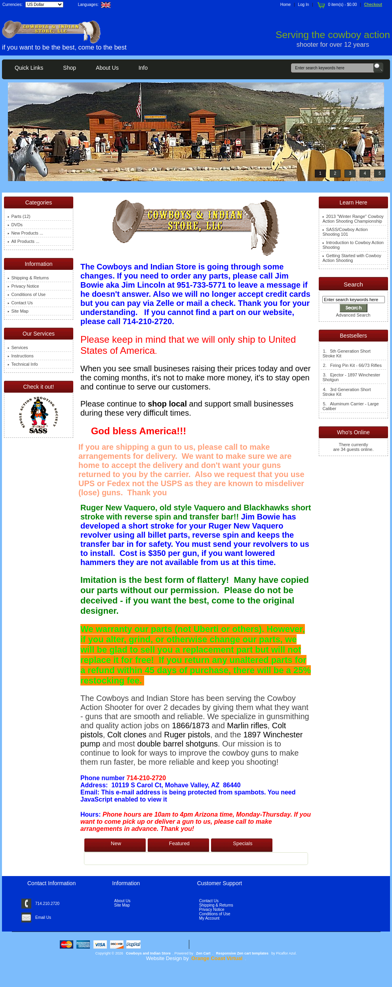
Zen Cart (203, 953)
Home (285, 4)
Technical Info (23, 364)
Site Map (18, 311)
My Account (209, 918)
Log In (303, 4)
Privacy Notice (23, 286)
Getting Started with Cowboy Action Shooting (351, 258)
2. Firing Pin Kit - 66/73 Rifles (352, 365)
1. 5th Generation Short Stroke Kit (346, 353)
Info (143, 68)
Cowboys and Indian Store (148, 953)
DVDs (15, 224)
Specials (242, 843)
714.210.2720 (47, 903)
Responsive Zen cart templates (242, 953)
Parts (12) (19, 216)
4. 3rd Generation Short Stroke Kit (346, 392)
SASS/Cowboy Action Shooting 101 (344, 232)
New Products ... (25, 233)
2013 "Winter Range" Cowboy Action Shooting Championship (352, 218)
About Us (107, 68)
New (116, 843)
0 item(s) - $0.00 (336, 4)
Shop (69, 68)
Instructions (20, 355)
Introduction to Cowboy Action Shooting (353, 245)
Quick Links (29, 68)
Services (18, 347)
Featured (179, 843)
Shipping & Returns (28, 277)
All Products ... (23, 241)
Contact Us (20, 302)
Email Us (43, 917)
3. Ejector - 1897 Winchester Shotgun (351, 377)
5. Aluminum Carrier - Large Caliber (350, 406)
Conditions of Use (27, 294)
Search (353, 284)
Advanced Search (353, 315)
